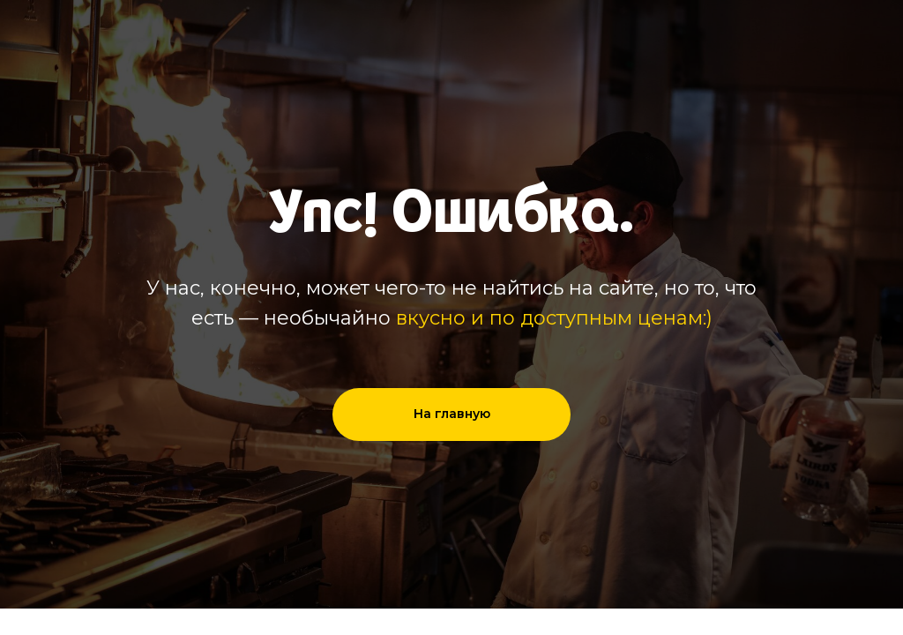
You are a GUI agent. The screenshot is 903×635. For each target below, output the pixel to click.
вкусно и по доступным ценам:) (554, 318)
